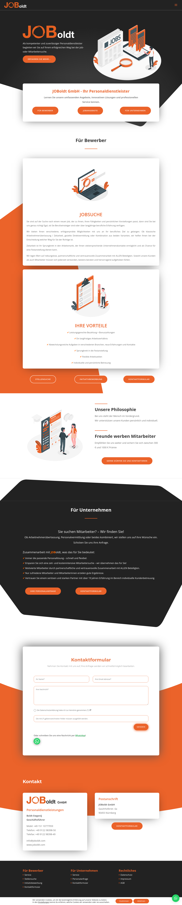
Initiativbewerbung (91, 379)
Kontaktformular (139, 379)
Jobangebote (90, 110)
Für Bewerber (45, 110)
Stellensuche (43, 379)
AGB (123, 883)
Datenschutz (126, 874)
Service (28, 874)
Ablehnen (141, 901)
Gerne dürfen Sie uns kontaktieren (127, 461)
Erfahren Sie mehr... (39, 59)
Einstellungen (43, 902)
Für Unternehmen (135, 110)
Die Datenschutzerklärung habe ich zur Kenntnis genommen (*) (62, 710)
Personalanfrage (80, 879)
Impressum (126, 879)
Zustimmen (124, 901)
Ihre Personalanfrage (43, 591)
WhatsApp (80, 735)
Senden (141, 727)
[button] (175, 898)
